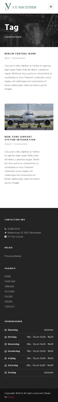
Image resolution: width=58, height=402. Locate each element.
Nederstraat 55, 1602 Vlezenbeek (24, 233)
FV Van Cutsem (15, 237)
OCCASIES (10, 292)
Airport (8, 144)
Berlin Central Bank (20, 54)
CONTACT (10, 307)
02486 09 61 (13, 229)
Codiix (11, 397)
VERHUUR (9, 286)
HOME (8, 276)
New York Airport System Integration (20, 138)
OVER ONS (10, 281)
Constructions (18, 58)
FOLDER (8, 297)
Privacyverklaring (13, 256)
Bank (7, 58)
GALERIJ (8, 302)
